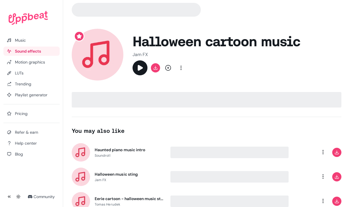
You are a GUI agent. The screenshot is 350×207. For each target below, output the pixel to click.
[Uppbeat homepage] (28, 18)
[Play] (140, 67)
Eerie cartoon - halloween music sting (129, 198)
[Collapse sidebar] (9, 196)
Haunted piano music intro (120, 149)
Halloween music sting (116, 174)
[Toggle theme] (18, 196)
